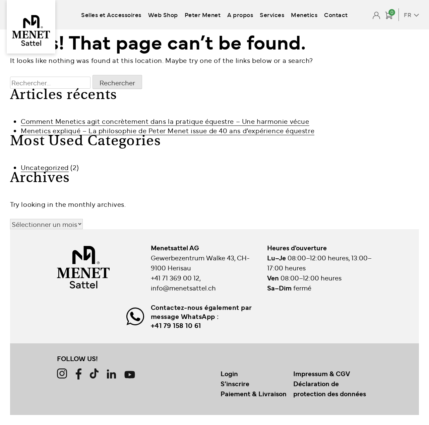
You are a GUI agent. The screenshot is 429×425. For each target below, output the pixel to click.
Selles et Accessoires (111, 14)
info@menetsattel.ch (183, 287)
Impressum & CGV (321, 373)
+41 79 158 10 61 (176, 325)
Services (272, 14)
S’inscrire (235, 383)
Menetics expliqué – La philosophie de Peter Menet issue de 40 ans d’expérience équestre (167, 130)
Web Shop (163, 14)
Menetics (304, 14)
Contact (336, 14)
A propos (240, 14)
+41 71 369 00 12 (175, 277)
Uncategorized (45, 167)
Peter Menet (203, 14)
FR (407, 15)
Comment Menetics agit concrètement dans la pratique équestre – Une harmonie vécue (165, 120)
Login (229, 373)
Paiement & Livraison (254, 393)
